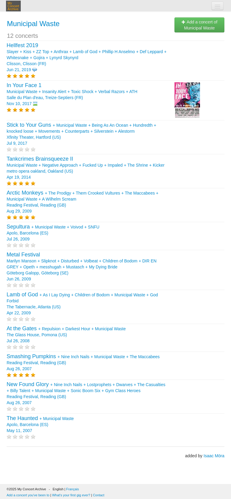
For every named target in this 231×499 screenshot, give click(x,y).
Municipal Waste (33, 24)
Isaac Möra (214, 455)
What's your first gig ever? (71, 495)
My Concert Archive (13, 6)
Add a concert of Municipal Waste (199, 25)
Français (72, 489)
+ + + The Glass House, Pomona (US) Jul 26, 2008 (66, 334)
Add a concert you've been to (28, 495)
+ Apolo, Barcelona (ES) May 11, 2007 (40, 424)
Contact (98, 495)
